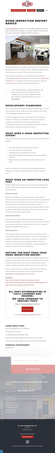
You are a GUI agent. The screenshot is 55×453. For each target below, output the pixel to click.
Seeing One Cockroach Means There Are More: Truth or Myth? (24, 338)
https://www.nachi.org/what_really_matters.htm (20, 285)
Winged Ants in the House (13, 331)
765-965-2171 (10, 348)
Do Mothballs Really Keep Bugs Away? (17, 335)
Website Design (29, 446)
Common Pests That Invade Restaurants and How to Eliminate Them (26, 341)
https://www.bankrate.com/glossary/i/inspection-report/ (22, 280)
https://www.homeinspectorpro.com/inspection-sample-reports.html (26, 282)
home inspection (13, 29)
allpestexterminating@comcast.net (30, 314)
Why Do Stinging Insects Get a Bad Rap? (18, 328)
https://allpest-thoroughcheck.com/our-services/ (20, 274)
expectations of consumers (20, 78)
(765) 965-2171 (27, 436)
